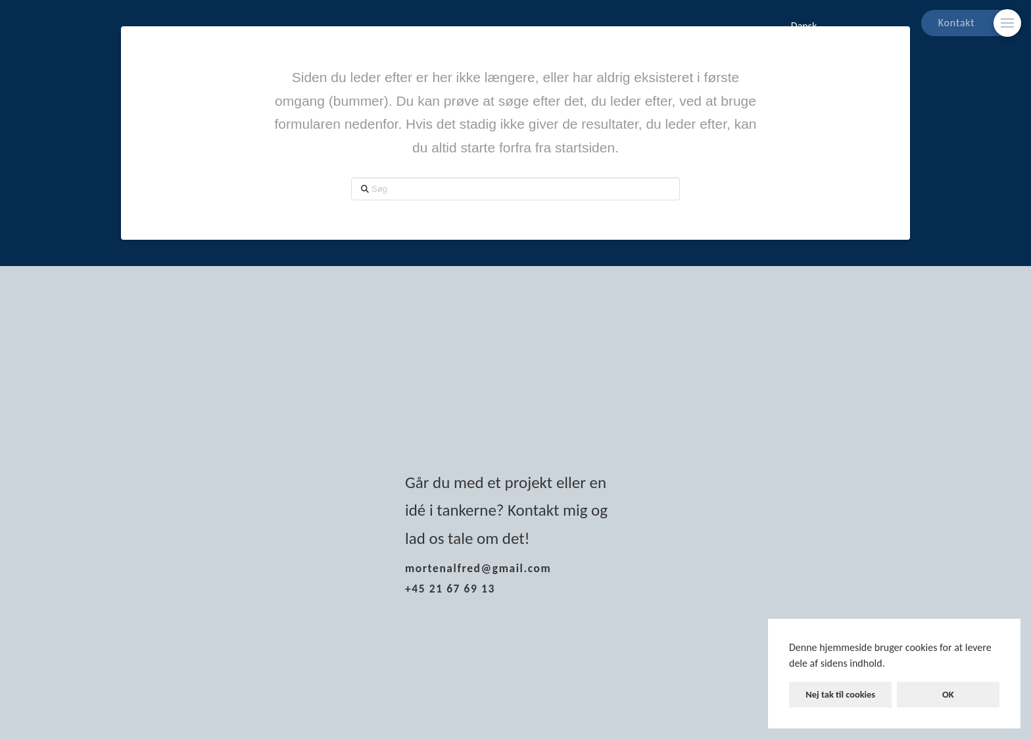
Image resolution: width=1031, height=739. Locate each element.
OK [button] (948, 694)
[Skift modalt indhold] (1007, 23)
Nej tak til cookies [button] (840, 694)
